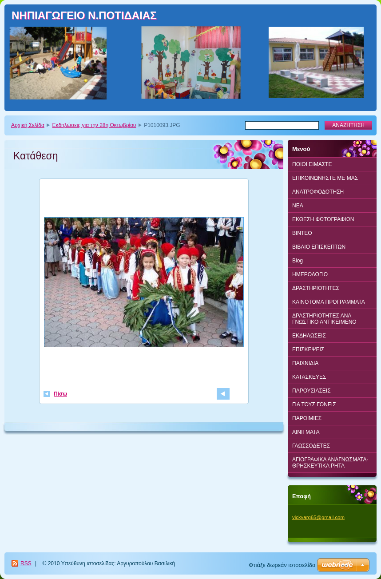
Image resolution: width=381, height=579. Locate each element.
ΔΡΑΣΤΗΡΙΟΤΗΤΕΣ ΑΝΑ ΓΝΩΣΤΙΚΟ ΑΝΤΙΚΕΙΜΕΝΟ (324, 319)
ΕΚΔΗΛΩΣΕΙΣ (309, 336)
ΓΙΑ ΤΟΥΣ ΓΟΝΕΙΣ (314, 404)
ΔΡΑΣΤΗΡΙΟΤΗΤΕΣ (315, 288)
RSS (26, 563)
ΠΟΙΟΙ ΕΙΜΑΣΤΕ (312, 164)
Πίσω (60, 394)
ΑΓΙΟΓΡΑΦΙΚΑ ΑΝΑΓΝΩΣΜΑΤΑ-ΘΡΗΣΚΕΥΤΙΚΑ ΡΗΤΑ (330, 462)
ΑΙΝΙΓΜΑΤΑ (306, 432)
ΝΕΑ (297, 205)
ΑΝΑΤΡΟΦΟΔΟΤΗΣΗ (318, 192)
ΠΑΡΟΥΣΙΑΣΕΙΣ (311, 391)
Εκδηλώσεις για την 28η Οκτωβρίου (94, 125)
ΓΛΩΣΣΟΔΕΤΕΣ (311, 446)
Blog (297, 261)
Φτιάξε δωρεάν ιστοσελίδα (282, 565)
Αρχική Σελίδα (27, 125)
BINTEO (302, 233)
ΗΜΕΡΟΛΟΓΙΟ (310, 274)
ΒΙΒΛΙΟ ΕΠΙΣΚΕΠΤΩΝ (318, 247)
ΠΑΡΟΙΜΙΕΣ (306, 418)
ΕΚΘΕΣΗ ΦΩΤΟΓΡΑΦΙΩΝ (323, 219)
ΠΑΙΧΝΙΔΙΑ (305, 363)
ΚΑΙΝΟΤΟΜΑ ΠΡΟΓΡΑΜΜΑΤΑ (328, 302)
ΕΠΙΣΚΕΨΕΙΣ (308, 349)
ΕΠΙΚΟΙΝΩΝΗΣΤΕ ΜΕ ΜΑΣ (325, 178)
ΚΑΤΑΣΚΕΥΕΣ (309, 377)
